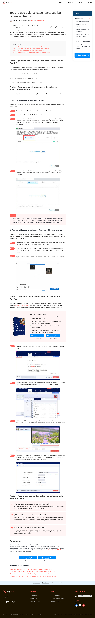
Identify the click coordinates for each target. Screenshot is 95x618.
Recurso (81, 2)
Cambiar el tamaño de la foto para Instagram (82, 35)
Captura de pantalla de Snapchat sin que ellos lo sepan (83, 46)
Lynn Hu (33, 20)
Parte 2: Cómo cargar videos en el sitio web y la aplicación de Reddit (31, 48)
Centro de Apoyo (55, 595)
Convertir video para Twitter (81, 25)
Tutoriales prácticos (56, 601)
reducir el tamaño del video (54, 549)
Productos (70, 2)
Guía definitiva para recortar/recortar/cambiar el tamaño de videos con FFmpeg (34, 576)
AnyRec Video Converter (22, 305)
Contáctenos (33, 598)
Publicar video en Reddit (82, 21)
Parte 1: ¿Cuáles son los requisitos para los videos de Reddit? (29, 46)
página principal (36, 582)
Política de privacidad (74, 614)
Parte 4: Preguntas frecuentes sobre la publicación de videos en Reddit (31, 52)
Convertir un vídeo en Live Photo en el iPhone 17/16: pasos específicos (32, 569)
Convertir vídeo (40, 20)
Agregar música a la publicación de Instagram (83, 40)
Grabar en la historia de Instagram (82, 30)
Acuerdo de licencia (86, 614)
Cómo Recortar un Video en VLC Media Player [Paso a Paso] (29, 574)
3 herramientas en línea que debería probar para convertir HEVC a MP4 (33, 571)
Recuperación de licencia (57, 598)
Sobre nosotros (34, 595)
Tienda (60, 2)
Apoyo (90, 2)
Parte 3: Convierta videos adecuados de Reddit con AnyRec (28, 50)
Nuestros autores (34, 601)
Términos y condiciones (60, 614)
